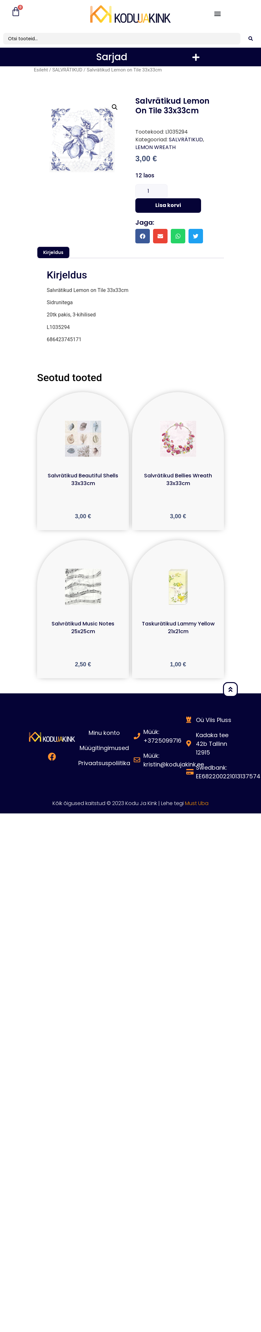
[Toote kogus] (151, 191)
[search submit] (251, 38)
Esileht (41, 70)
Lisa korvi (168, 205)
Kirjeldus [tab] (53, 252)
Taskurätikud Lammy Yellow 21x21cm (178, 627)
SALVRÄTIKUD (67, 70)
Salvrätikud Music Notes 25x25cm (83, 627)
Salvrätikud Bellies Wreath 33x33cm (178, 479)
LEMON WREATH (155, 147)
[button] (217, 13)
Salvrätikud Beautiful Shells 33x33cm (83, 479)
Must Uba (196, 803)
